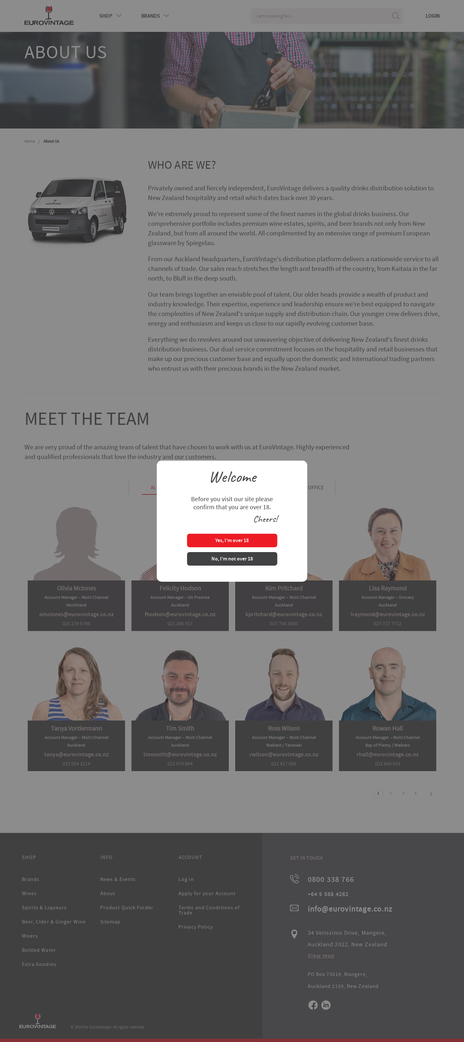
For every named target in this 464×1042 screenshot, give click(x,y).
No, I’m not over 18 (232, 559)
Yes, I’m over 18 (232, 541)
